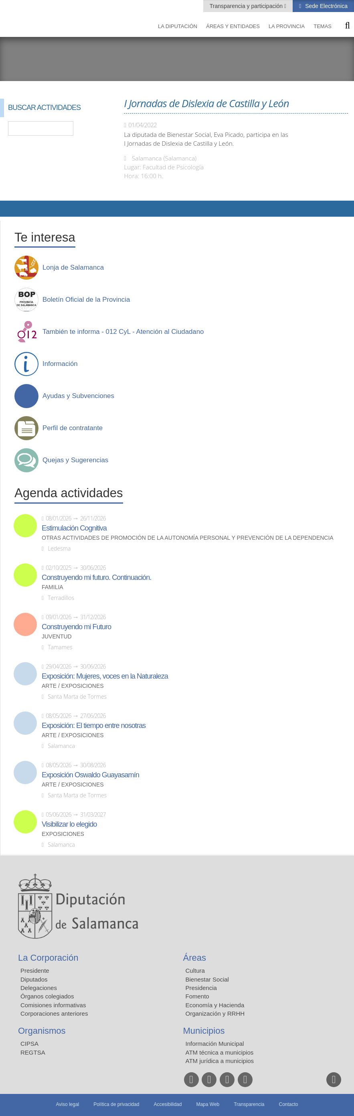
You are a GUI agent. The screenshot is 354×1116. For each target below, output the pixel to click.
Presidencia (201, 987)
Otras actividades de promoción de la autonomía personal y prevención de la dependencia (188, 538)
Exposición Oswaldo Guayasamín (90, 775)
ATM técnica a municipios (220, 1052)
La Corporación (48, 958)
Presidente (34, 970)
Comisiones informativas (53, 1005)
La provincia (287, 26)
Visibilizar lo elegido (69, 824)
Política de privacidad (116, 1104)
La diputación (177, 26)
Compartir (10, 209)
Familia (52, 587)
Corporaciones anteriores (54, 1013)
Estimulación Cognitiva (74, 528)
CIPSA (29, 1043)
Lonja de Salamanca (73, 267)
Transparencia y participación (247, 6)
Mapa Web (207, 1104)
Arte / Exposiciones (73, 686)
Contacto (288, 1104)
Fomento (197, 996)
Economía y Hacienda (215, 1005)
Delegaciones (38, 987)
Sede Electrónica (325, 6)
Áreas (194, 958)
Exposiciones (63, 834)
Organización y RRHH (215, 1013)
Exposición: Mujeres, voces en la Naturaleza (105, 676)
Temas (323, 26)
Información (60, 364)
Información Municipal (215, 1043)
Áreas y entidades (233, 26)
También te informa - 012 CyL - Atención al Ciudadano (123, 331)
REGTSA (32, 1052)
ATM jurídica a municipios (220, 1060)
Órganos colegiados (47, 996)
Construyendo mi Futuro (76, 627)
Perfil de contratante (72, 428)
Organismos (42, 1031)
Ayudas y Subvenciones (78, 396)
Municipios (204, 1031)
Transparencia (249, 1104)
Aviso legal (67, 1104)
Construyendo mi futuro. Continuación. (96, 577)
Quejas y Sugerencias (75, 460)
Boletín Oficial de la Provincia (86, 299)
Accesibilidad (168, 1104)
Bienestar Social (207, 979)
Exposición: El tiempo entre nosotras (94, 726)
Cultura (195, 970)
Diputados (34, 979)
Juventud (57, 637)
